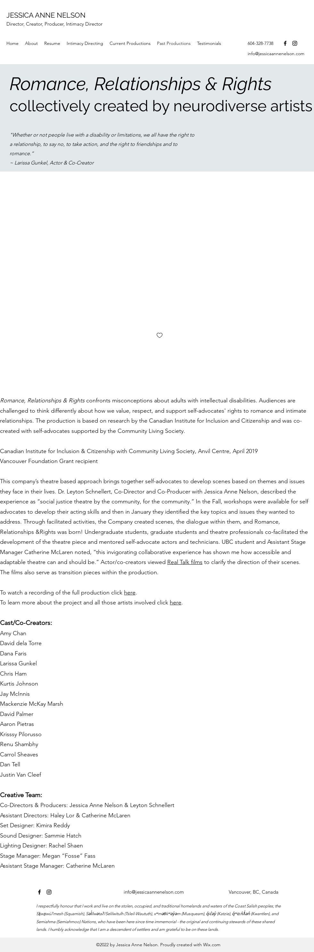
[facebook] (285, 43)
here (130, 592)
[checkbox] (159, 336)
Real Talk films (184, 562)
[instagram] (295, 43)
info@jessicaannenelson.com (276, 53)
